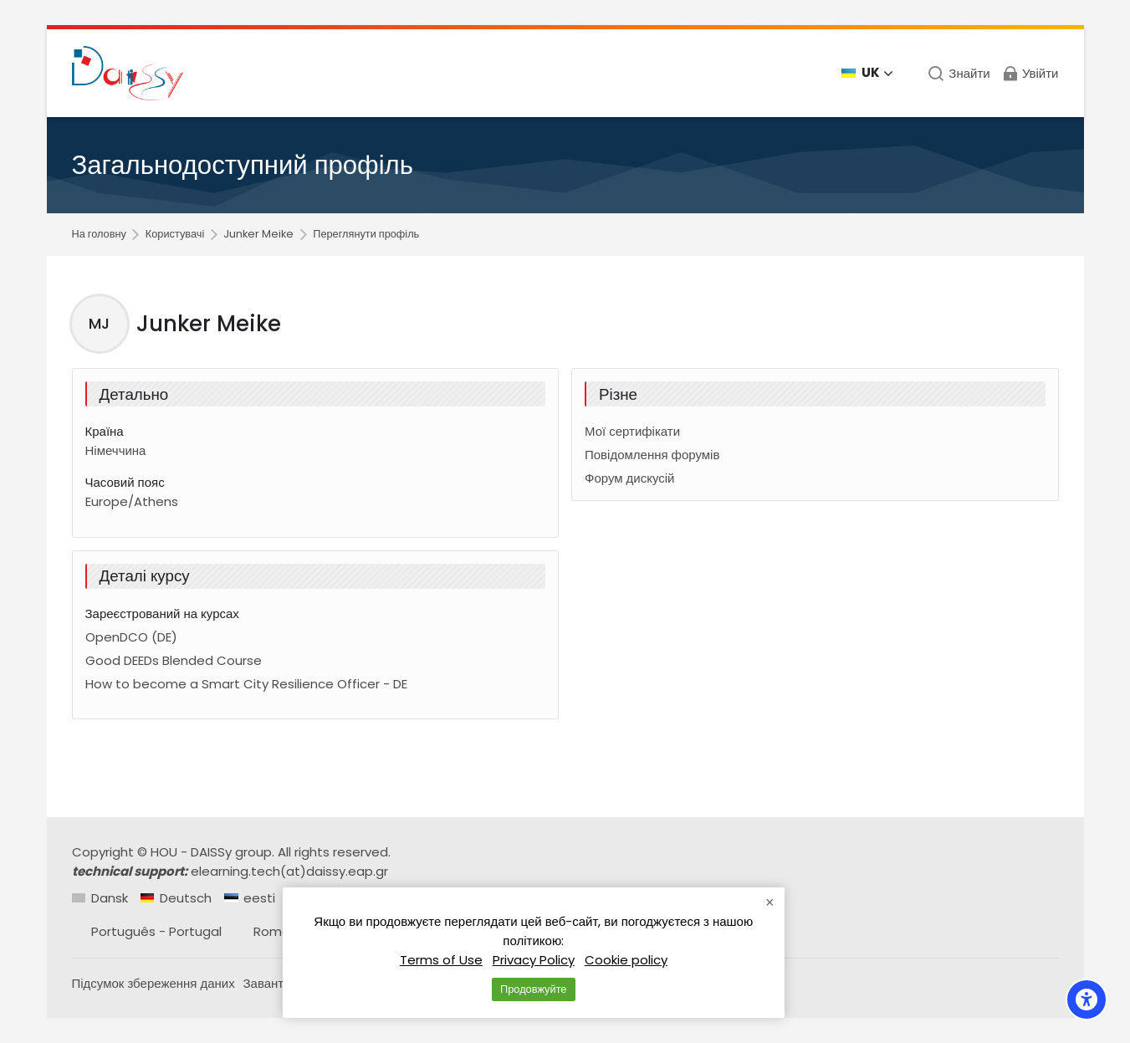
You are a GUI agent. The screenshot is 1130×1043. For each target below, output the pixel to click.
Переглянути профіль (366, 234)
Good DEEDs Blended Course (173, 660)
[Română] (270, 931)
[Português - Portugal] (147, 931)
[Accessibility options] (1086, 999)
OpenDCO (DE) (131, 637)
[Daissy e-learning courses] (128, 73)
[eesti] (249, 898)
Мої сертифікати (632, 431)
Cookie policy (626, 960)
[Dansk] (100, 898)
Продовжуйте (533, 989)
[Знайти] (959, 73)
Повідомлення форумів (652, 454)
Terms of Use (441, 960)
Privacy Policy (534, 960)
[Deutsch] (176, 898)
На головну (99, 234)
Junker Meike (258, 234)
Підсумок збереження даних (153, 983)
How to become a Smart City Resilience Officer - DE (246, 684)
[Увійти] (1030, 73)
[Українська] (867, 73)
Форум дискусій (629, 478)
